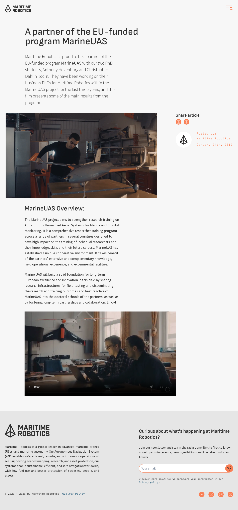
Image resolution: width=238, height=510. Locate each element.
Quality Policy (73, 493)
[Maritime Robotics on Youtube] (230, 494)
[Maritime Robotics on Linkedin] (201, 494)
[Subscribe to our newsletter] (229, 468)
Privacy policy (149, 482)
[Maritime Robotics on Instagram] (221, 494)
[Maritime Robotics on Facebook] (211, 494)
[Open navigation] (229, 8)
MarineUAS (71, 63)
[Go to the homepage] (18, 9)
